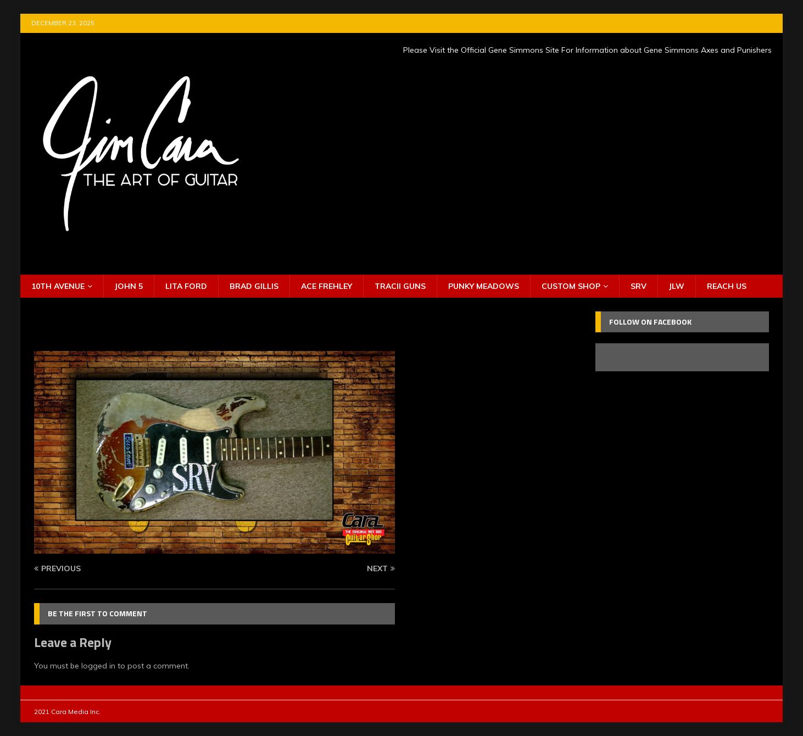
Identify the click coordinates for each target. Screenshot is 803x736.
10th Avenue (58, 286)
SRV (638, 286)
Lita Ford (186, 286)
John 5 (129, 286)
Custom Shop (571, 286)
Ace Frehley (326, 286)
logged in (98, 666)
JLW (676, 286)
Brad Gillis (254, 286)
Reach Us (726, 286)
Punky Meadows (483, 286)
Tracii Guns (400, 286)
